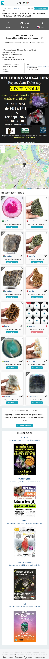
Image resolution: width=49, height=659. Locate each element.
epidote (31, 221)
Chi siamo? (36, 652)
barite (30, 291)
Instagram (28, 657)
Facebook (18, 657)
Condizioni (6, 652)
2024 (10, 8)
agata (5, 221)
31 (21, 8)
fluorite (31, 361)
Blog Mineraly (8, 657)
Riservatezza (27, 652)
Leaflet (29, 188)
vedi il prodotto (12, 227)
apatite (31, 326)
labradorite (32, 396)
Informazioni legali (16, 652)
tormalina (7, 256)
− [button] (3, 151)
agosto (16, 8)
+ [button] (3, 148)
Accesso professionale (17, 654)
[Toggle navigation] (45, 3)
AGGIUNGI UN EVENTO (24, 425)
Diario (5, 8)
